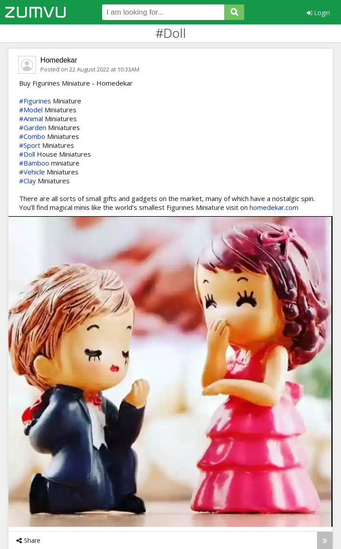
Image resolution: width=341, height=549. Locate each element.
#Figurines (35, 100)
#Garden (32, 127)
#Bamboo (34, 162)
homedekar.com (274, 207)
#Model (31, 109)
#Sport (29, 145)
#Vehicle (32, 171)
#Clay (27, 180)
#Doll (27, 154)
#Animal (31, 118)
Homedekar (58, 60)
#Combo (32, 136)
